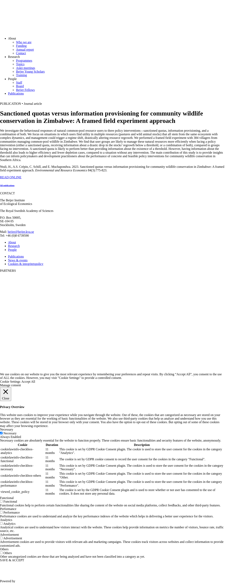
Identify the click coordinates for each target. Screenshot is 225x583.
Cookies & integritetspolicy (25, 264)
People (12, 249)
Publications (16, 93)
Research (14, 246)
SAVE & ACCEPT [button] (12, 560)
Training (21, 75)
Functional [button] (7, 498)
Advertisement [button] (9, 534)
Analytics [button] (6, 520)
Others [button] (4, 549)
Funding (21, 45)
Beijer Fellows (25, 90)
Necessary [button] (6, 429)
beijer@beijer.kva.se (21, 231)
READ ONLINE (10, 177)
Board (20, 86)
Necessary (10, 433)
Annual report (25, 49)
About (12, 242)
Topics (20, 64)
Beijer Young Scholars (30, 71)
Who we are (23, 42)
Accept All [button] (28, 381)
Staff (19, 82)
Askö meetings (25, 68)
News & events (18, 260)
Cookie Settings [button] (10, 381)
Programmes (24, 60)
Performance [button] (8, 509)
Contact (21, 53)
